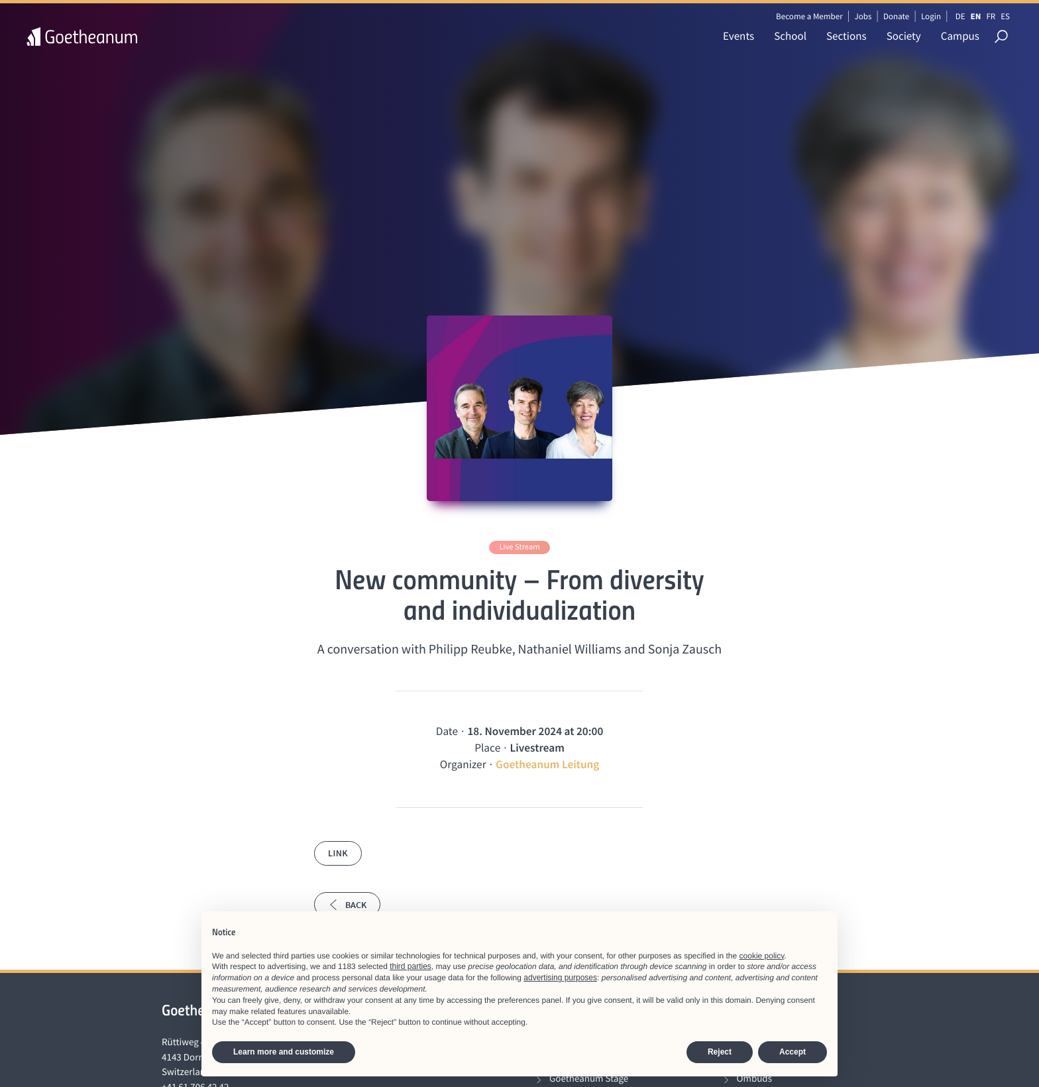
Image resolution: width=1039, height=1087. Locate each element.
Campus (960, 36)
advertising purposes (560, 977)
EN (976, 16)
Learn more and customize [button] (283, 1052)
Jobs (862, 16)
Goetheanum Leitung (547, 764)
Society (904, 36)
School (790, 36)
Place (487, 747)
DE (960, 16)
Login (931, 16)
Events (738, 36)
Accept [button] (792, 1052)
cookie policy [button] (762, 955)
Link (338, 853)
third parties (410, 966)
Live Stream (519, 547)
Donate (896, 16)
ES (1005, 16)
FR (990, 16)
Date (447, 731)
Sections (846, 36)
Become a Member (809, 16)
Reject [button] (720, 1052)
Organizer (463, 764)
